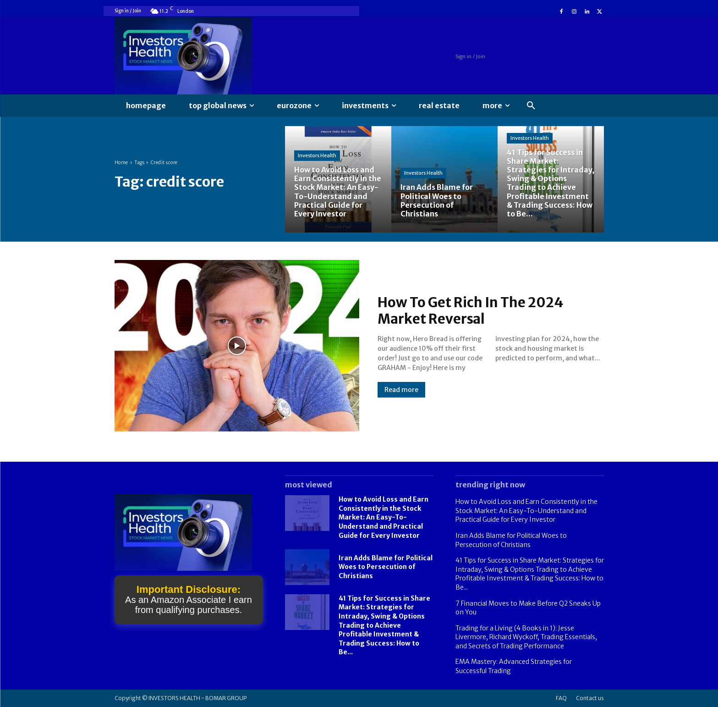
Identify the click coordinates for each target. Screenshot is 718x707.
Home (121, 163)
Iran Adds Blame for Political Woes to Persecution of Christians (386, 567)
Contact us (590, 698)
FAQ (561, 698)
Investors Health (317, 155)
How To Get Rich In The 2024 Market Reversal (471, 310)
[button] (531, 106)
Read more (401, 390)
